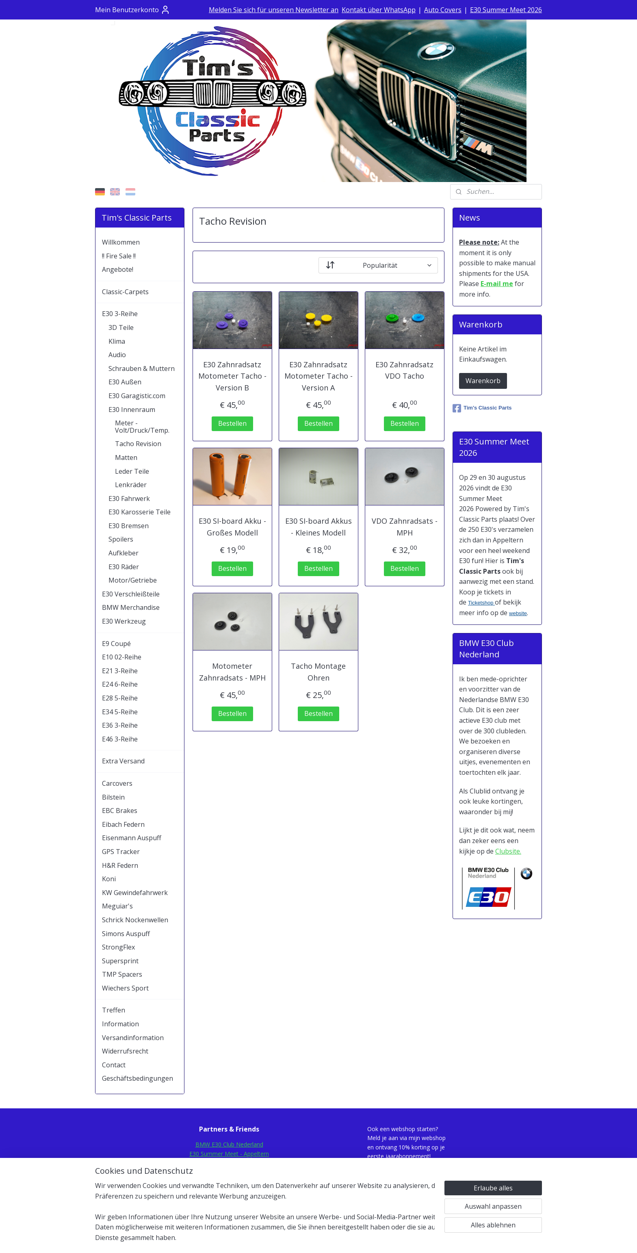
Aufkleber (123, 552)
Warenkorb (483, 380)
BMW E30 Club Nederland (229, 1144)
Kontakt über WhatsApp (379, 9)
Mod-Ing (229, 1190)
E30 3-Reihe (120, 313)
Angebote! (117, 269)
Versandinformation (133, 1037)
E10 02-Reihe (121, 657)
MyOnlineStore (411, 1238)
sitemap (290, 1238)
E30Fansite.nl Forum (229, 1162)
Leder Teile (132, 471)
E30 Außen (124, 381)
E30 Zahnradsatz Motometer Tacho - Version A (318, 376)
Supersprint (120, 960)
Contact (114, 1064)
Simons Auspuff (126, 933)
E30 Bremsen (128, 525)
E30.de (229, 1181)
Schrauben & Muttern (141, 368)
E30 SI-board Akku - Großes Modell (232, 527)
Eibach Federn (123, 824)
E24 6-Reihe (120, 684)
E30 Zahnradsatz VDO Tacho (404, 370)
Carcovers (117, 783)
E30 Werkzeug (124, 621)
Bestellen (232, 423)
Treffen (113, 1010)
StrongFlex (118, 947)
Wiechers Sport (125, 988)
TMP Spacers (122, 974)
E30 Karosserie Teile (139, 511)
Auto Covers (443, 9)
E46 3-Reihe (120, 739)
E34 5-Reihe (120, 711)
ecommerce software (339, 1238)
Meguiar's (117, 906)
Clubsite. (508, 851)
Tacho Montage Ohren (318, 672)
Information (120, 1023)
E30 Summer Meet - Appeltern (229, 1154)
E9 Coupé (116, 643)
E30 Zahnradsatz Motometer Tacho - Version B (232, 376)
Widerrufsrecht (125, 1051)
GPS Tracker (121, 851)
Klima (116, 341)
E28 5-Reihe (120, 698)
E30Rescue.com (229, 1172)
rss (307, 1238)
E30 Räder (123, 566)
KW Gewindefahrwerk (135, 892)
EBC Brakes (119, 810)
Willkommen (121, 242)
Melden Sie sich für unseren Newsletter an (273, 9)
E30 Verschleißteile (131, 594)
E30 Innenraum (131, 409)
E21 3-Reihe (120, 670)
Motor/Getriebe (132, 580)
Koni (109, 878)
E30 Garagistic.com (136, 395)
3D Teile (121, 327)
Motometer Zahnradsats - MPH (232, 672)
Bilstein (113, 797)
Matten (126, 457)
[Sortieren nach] (378, 265)
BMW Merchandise (131, 607)
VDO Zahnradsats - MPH (405, 527)
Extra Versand (123, 761)
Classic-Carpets (125, 291)
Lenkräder (131, 484)
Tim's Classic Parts (482, 408)
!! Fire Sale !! (119, 255)
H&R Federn (120, 865)
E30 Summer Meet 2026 (506, 9)
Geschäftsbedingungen (137, 1078)
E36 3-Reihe (120, 725)
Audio (117, 354)
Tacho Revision (138, 443)
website (518, 613)
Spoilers (120, 539)
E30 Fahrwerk (129, 498)
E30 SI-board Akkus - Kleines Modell (318, 527)
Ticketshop (481, 603)
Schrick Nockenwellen (135, 919)
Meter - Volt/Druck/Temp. (142, 426)
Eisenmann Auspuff (131, 837)
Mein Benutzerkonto (132, 10)
